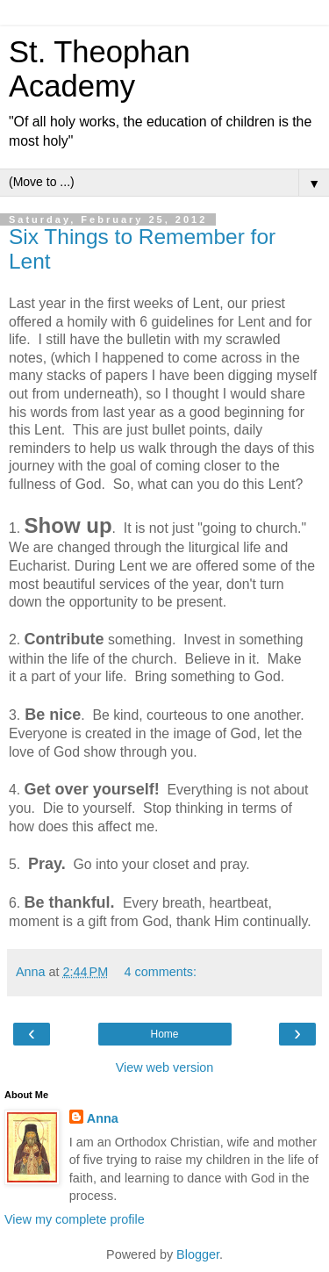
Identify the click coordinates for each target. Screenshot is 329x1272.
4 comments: (161, 972)
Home (164, 1034)
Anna (102, 1118)
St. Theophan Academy (99, 69)
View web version (165, 1067)
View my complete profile (74, 1219)
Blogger (197, 1254)
